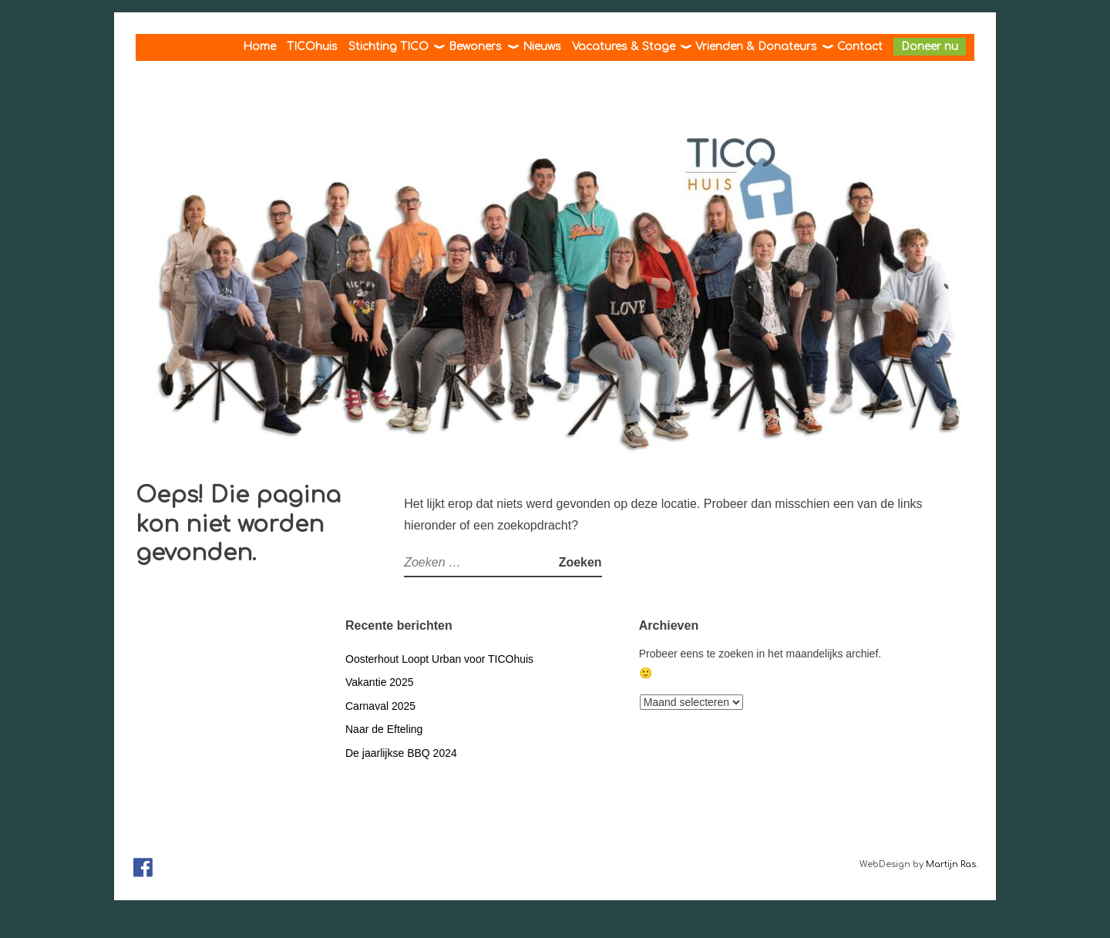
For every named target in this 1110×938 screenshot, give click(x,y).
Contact (860, 46)
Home (259, 46)
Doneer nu (929, 46)
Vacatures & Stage (623, 46)
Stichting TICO (388, 46)
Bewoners (475, 46)
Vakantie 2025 (379, 682)
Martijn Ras (951, 864)
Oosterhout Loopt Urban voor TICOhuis (439, 659)
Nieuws (542, 46)
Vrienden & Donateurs (756, 46)
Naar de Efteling (383, 729)
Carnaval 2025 (380, 706)
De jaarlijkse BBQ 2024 (401, 753)
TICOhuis (312, 46)
